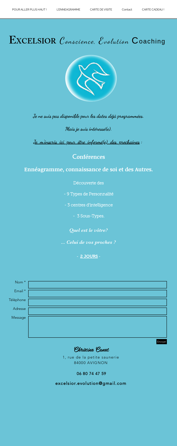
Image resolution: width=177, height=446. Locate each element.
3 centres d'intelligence (90, 205)
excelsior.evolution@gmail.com (90, 383)
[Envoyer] (161, 341)
